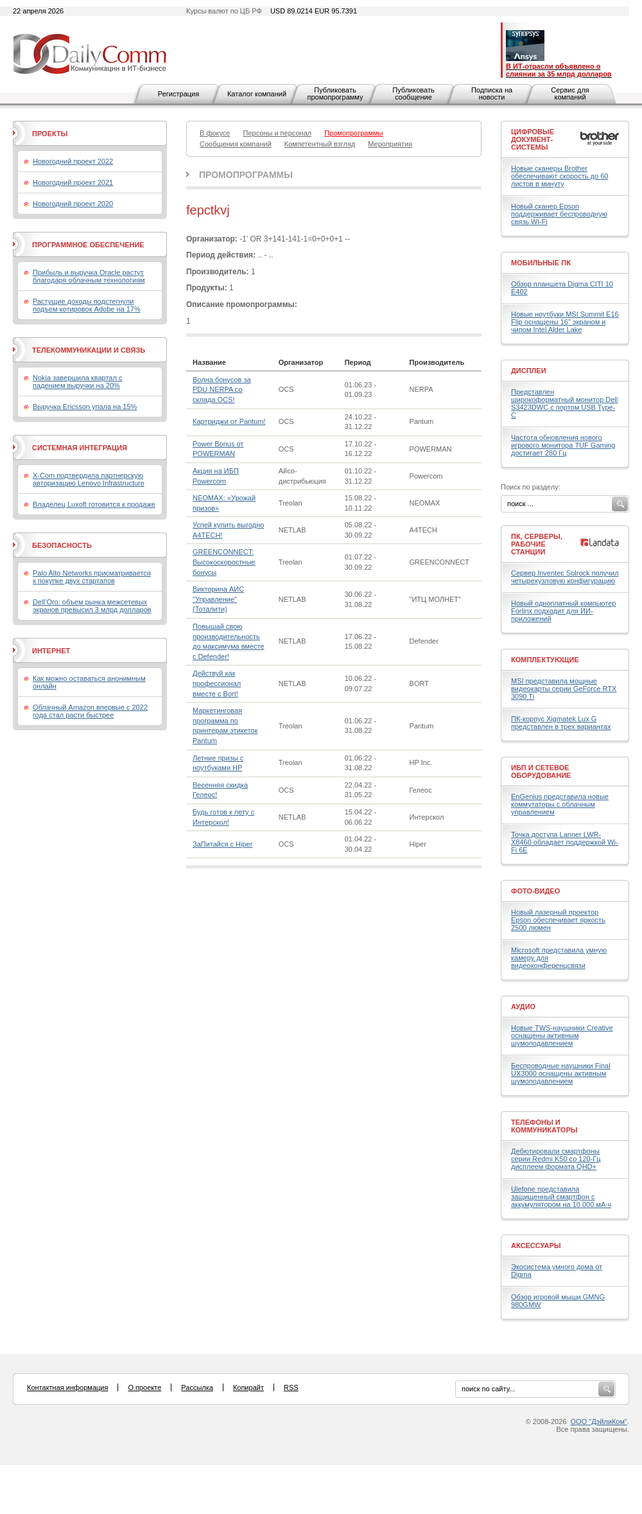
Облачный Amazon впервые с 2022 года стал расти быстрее (90, 711)
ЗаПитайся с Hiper (222, 844)
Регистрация (178, 94)
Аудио (523, 1006)
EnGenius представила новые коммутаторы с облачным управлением (560, 804)
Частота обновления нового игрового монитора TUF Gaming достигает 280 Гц (563, 445)
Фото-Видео (535, 891)
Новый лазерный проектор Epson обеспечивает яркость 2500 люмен (558, 919)
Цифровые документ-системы (532, 139)
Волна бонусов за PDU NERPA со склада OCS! (222, 389)
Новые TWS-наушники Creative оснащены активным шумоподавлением (562, 1035)
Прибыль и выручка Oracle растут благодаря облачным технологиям (89, 276)
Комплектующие (545, 660)
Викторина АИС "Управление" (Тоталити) (218, 599)
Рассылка (197, 1387)
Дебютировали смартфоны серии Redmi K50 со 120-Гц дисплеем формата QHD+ (556, 1158)
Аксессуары (536, 1245)
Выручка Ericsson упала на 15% (85, 406)
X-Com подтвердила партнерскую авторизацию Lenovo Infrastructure (88, 479)
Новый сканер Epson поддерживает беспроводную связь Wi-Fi (559, 213)
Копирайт (248, 1387)
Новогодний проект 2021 (73, 182)
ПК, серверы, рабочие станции (536, 544)
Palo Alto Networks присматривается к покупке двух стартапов (92, 577)
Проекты (49, 133)
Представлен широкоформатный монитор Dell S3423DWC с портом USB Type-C (564, 403)
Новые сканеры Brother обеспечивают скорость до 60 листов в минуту (559, 176)
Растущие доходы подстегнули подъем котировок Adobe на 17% (87, 305)
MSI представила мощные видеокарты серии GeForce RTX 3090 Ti (563, 688)
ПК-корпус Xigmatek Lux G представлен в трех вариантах (561, 722)
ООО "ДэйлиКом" (599, 1421)
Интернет (51, 651)
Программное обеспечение (88, 245)
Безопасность (62, 545)
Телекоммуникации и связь (88, 350)
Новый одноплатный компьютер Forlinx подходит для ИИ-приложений (563, 610)
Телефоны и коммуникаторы (544, 1126)
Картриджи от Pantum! (229, 421)
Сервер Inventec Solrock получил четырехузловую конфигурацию (565, 577)
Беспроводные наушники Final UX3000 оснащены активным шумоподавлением (561, 1073)
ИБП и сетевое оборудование (541, 771)
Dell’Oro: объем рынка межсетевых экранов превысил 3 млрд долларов (92, 605)
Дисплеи (528, 370)
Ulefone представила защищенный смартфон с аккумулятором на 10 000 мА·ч (561, 1196)
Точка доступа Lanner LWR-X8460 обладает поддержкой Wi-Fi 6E (564, 842)
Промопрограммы (246, 175)
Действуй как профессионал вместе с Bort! (217, 683)
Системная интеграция (79, 448)
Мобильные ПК (541, 263)
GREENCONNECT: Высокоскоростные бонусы (224, 562)
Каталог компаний (256, 94)
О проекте (144, 1387)
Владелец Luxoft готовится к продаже (94, 504)
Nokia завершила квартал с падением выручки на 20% (77, 381)
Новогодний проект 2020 (73, 203)
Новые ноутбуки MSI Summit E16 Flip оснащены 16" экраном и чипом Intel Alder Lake (565, 321)
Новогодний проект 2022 (73, 161)
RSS (291, 1387)
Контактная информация (67, 1387)
